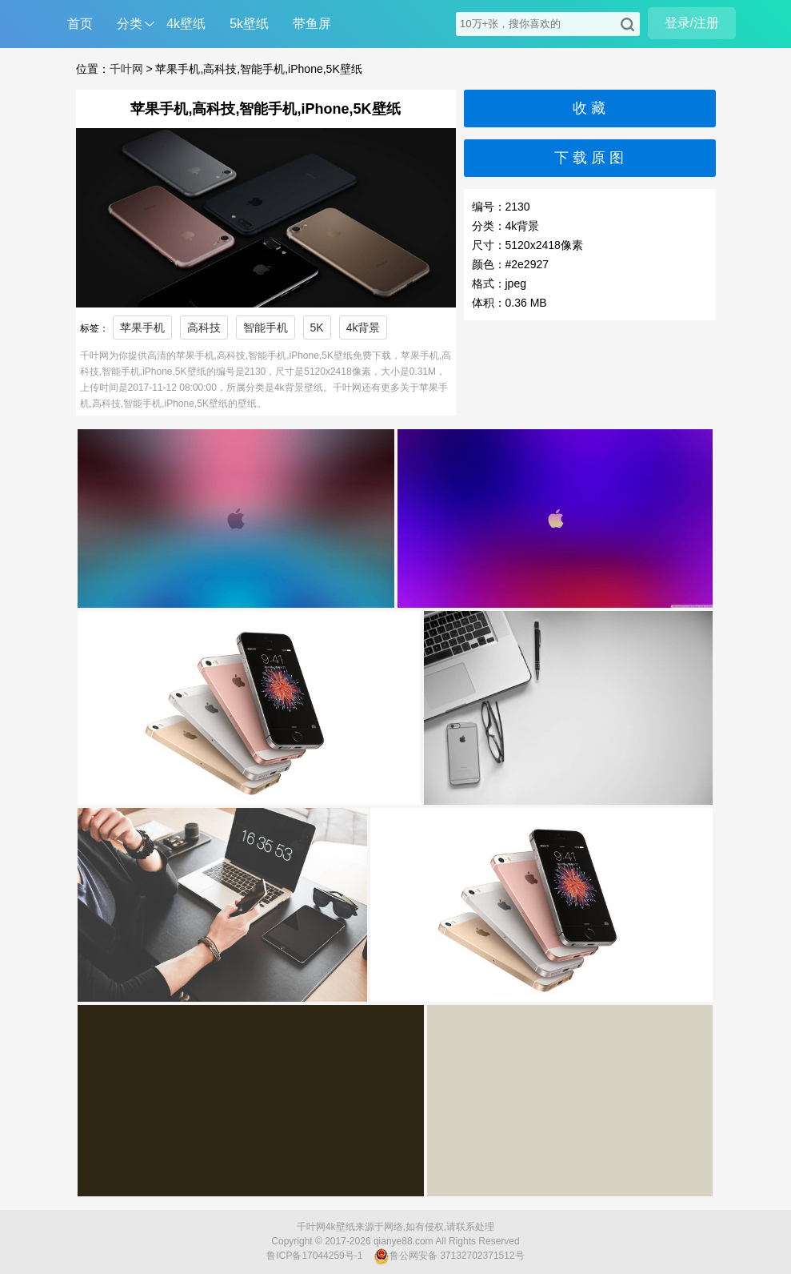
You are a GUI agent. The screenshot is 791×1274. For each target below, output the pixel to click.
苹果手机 (142, 327)
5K (317, 327)
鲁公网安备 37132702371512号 (449, 1256)
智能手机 (265, 327)
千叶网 (126, 68)
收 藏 (589, 108)
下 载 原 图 (589, 158)
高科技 (204, 327)
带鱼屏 (312, 23)
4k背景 (363, 327)
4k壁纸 (186, 23)
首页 (80, 23)
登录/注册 (692, 23)
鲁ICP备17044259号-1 (314, 1255)
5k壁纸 (249, 23)
